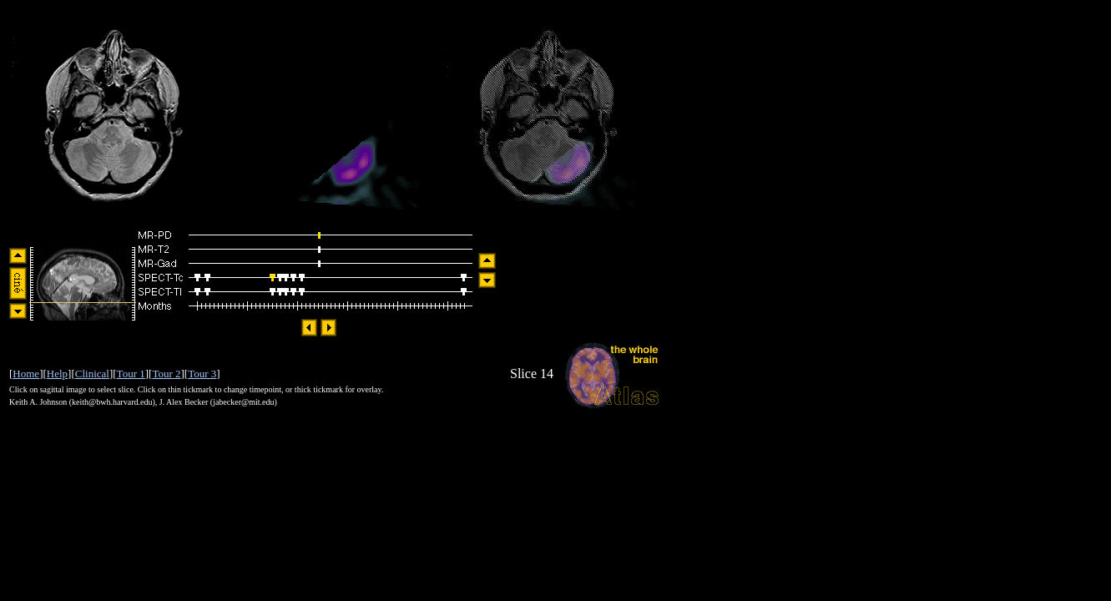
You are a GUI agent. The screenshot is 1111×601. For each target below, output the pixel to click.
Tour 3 (202, 373)
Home (26, 373)
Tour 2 (166, 373)
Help (57, 373)
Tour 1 (131, 373)
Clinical (92, 373)
